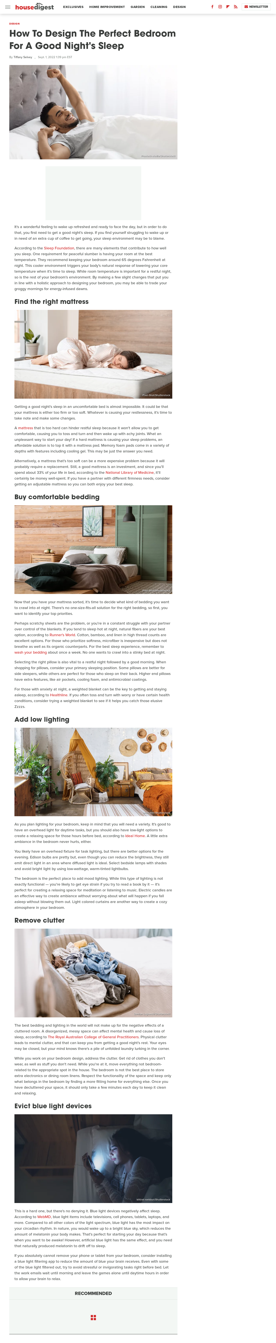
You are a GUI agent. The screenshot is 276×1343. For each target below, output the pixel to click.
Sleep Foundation (59, 248)
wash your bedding (30, 652)
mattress (25, 428)
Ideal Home (135, 836)
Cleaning (159, 7)
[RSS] (235, 7)
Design (179, 7)
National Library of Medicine (130, 472)
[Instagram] (220, 7)
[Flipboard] (228, 7)
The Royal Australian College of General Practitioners (93, 1037)
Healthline (58, 695)
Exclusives (73, 7)
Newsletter (256, 7)
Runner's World (62, 635)
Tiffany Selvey (23, 57)
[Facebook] (212, 7)
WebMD (44, 1217)
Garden (138, 7)
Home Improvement (107, 7)
